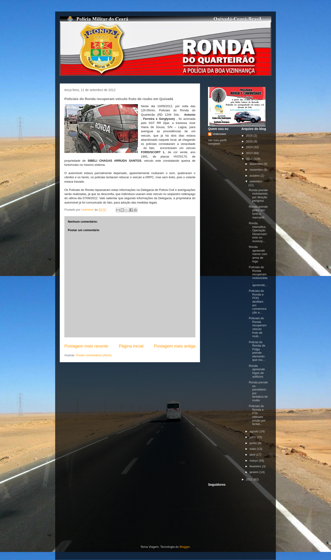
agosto (255, 431)
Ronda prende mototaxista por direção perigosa (258, 195)
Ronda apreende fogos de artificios (257, 371)
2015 (250, 141)
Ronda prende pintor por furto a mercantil (258, 212)
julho (253, 437)
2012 (250, 159)
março (254, 460)
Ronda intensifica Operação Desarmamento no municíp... (258, 232)
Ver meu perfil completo (217, 141)
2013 (250, 153)
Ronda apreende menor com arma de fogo (258, 254)
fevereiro (256, 466)
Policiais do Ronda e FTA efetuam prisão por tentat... (257, 415)
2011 (250, 479)
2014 (250, 147)
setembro (256, 181)
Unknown (219, 134)
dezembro (257, 164)
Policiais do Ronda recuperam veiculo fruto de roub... (257, 327)
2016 (250, 135)
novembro (257, 169)
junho (254, 443)
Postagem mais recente (86, 346)
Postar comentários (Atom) (94, 355)
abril (253, 454)
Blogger (185, 547)
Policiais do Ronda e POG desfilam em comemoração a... (257, 301)
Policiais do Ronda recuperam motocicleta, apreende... (258, 276)
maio (253, 449)
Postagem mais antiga (174, 346)
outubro (255, 175)
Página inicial (131, 346)
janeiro (255, 472)
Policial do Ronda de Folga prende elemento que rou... (257, 351)
